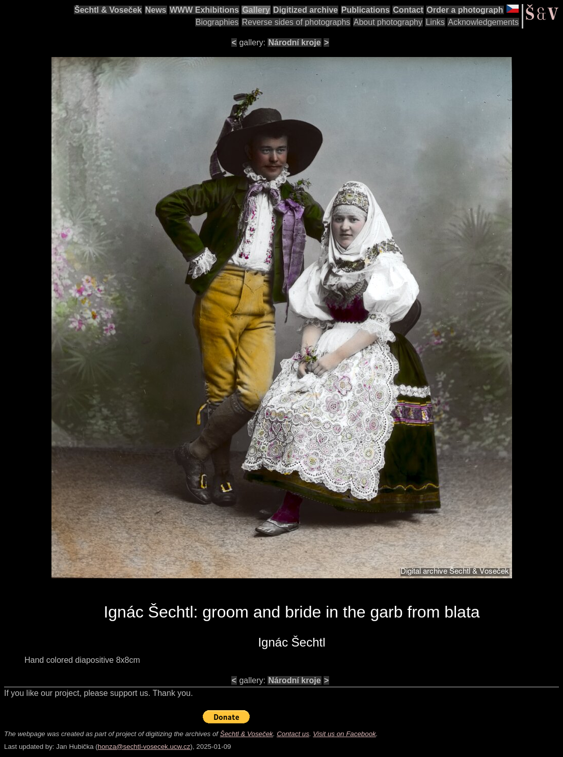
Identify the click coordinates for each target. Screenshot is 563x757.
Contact (408, 10)
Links (434, 22)
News (156, 10)
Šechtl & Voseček (108, 10)
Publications (365, 10)
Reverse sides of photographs (296, 22)
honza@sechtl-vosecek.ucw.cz (144, 746)
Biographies (217, 22)
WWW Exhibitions (204, 10)
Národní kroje (294, 42)
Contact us (293, 734)
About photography (388, 22)
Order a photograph (464, 10)
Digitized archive (305, 10)
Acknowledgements (483, 22)
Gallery (256, 10)
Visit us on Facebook (344, 734)
